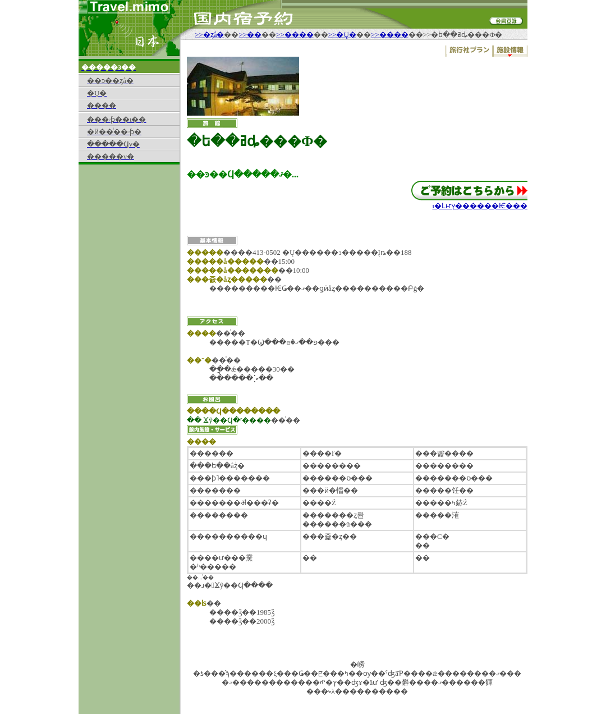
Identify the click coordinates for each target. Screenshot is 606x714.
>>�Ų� (342, 34)
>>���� (295, 34)
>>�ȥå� (209, 34)
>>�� (249, 34)
